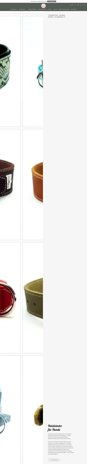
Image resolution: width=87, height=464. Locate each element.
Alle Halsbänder (14, 9)
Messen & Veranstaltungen (64, 9)
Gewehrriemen (73, 9)
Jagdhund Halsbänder (42, 9)
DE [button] (70, 5)
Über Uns (55, 9)
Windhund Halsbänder (32, 9)
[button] (51, 1)
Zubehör (50, 9)
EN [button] (72, 5)
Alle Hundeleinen (22, 9)
